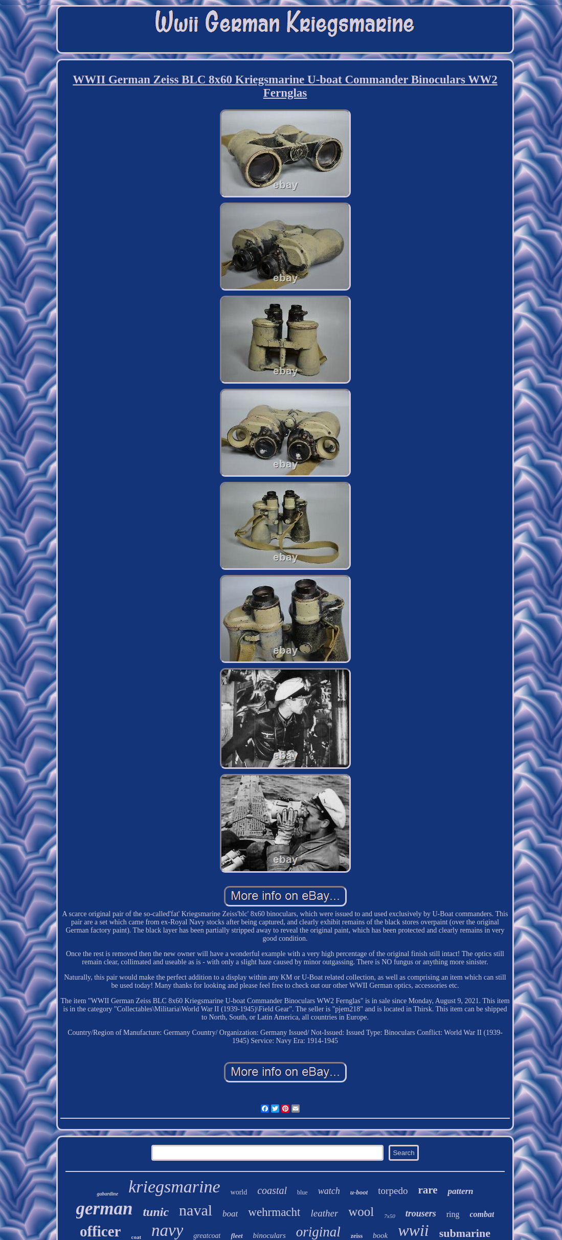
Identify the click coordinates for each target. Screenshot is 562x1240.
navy (167, 1230)
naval (195, 1210)
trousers (421, 1213)
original (318, 1231)
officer (100, 1231)
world (239, 1192)
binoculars (269, 1235)
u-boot (359, 1192)
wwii (413, 1230)
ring (453, 1214)
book (380, 1235)
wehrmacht (274, 1212)
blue (302, 1192)
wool (361, 1212)
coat (136, 1237)
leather (324, 1213)
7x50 (389, 1216)
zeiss (357, 1235)
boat (230, 1214)
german (104, 1209)
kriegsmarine (174, 1186)
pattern (460, 1191)
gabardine (107, 1194)
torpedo (393, 1190)
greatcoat (206, 1235)
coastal (272, 1190)
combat (481, 1214)
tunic (156, 1212)
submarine (464, 1233)
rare (427, 1190)
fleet (236, 1235)
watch (329, 1191)
